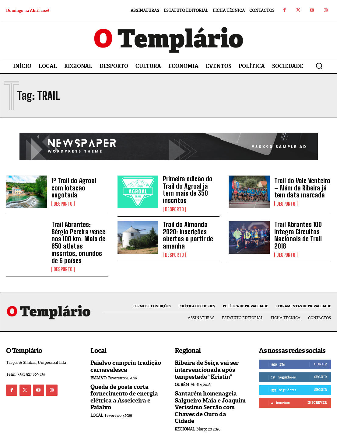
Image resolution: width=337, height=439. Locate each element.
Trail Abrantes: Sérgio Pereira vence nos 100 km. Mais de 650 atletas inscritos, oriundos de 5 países (77, 234)
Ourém (182, 370)
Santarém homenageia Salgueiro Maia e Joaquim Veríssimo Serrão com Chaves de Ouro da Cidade (208, 388)
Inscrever (317, 389)
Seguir (320, 363)
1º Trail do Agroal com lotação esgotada (77, 188)
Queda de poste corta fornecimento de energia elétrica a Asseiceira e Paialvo (121, 382)
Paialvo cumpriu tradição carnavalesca (123, 353)
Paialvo (98, 363)
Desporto (63, 199)
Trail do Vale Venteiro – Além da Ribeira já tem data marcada (302, 188)
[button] (319, 65)
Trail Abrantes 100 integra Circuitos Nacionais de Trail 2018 (302, 230)
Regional (185, 406)
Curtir (320, 351)
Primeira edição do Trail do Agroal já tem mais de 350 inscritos (189, 188)
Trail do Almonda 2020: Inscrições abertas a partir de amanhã (191, 230)
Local (96, 399)
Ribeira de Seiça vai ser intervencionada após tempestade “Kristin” (205, 356)
